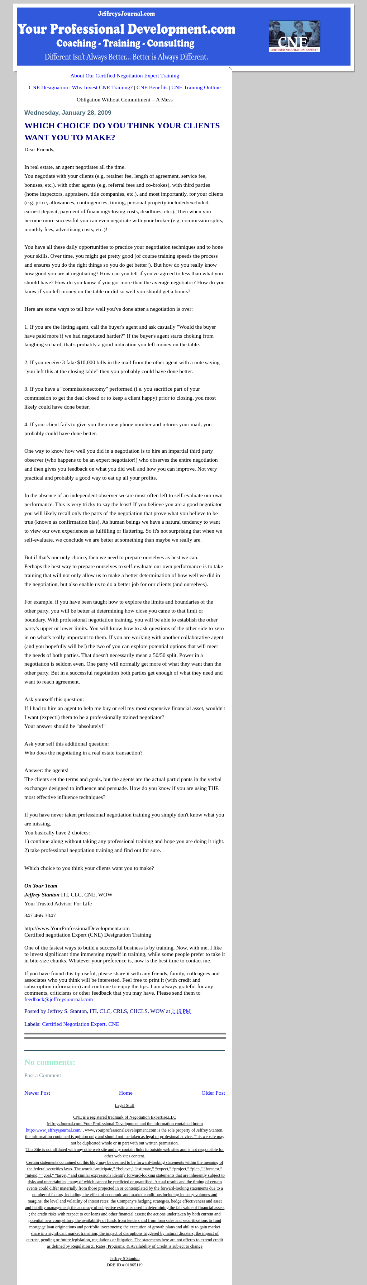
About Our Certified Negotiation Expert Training (124, 75)
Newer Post (37, 1093)
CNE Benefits (152, 87)
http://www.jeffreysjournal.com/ (54, 1130)
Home (126, 1093)
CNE (113, 1024)
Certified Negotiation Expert (73, 1024)
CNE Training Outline (196, 87)
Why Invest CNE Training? (102, 87)
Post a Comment (42, 1075)
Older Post (213, 1093)
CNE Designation (48, 87)
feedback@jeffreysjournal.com (58, 999)
